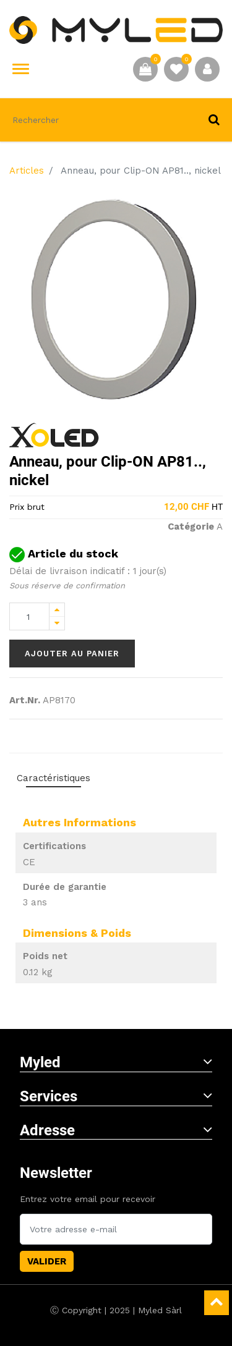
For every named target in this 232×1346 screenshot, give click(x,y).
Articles (26, 170)
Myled (116, 1062)
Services (116, 1096)
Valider (46, 1261)
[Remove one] (56, 623)
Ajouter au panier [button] (72, 653)
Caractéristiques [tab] (53, 778)
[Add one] (56, 609)
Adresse (116, 1130)
